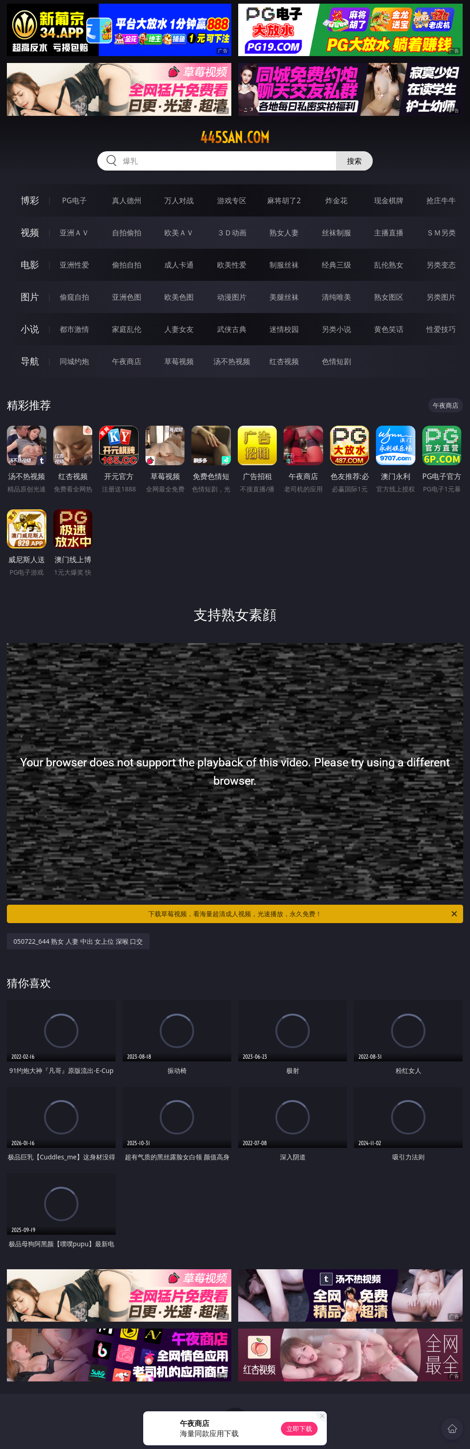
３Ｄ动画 (231, 233)
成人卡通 (179, 265)
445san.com (234, 137)
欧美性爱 (231, 265)
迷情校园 (284, 329)
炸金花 (336, 200)
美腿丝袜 (284, 297)
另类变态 (441, 265)
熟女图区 (388, 297)
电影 (30, 264)
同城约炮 (74, 361)
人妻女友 (179, 329)
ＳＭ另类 (441, 233)
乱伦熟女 (388, 265)
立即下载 (299, 1428)
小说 (30, 329)
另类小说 (336, 329)
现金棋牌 (388, 200)
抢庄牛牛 (441, 200)
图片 (30, 297)
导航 (30, 361)
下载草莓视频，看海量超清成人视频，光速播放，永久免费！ (303, 913)
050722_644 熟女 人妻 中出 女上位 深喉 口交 (78, 941)
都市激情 (74, 329)
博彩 (30, 200)
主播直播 (388, 233)
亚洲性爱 (74, 265)
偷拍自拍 (126, 265)
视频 (30, 232)
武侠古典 (231, 329)
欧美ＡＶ (179, 233)
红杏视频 (284, 361)
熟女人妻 (284, 233)
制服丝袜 (284, 265)
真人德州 (126, 200)
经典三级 (336, 265)
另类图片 (441, 297)
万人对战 (179, 200)
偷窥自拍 (74, 297)
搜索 (354, 161)
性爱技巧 (441, 329)
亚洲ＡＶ (74, 233)
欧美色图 (179, 297)
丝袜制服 (336, 233)
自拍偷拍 (126, 233)
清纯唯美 (336, 297)
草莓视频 (179, 361)
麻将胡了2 (284, 200)
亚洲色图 (126, 297)
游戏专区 (231, 200)
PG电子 (74, 200)
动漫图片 (231, 297)
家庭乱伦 (126, 329)
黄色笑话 (388, 329)
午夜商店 (126, 361)
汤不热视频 (231, 361)
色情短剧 (336, 361)
